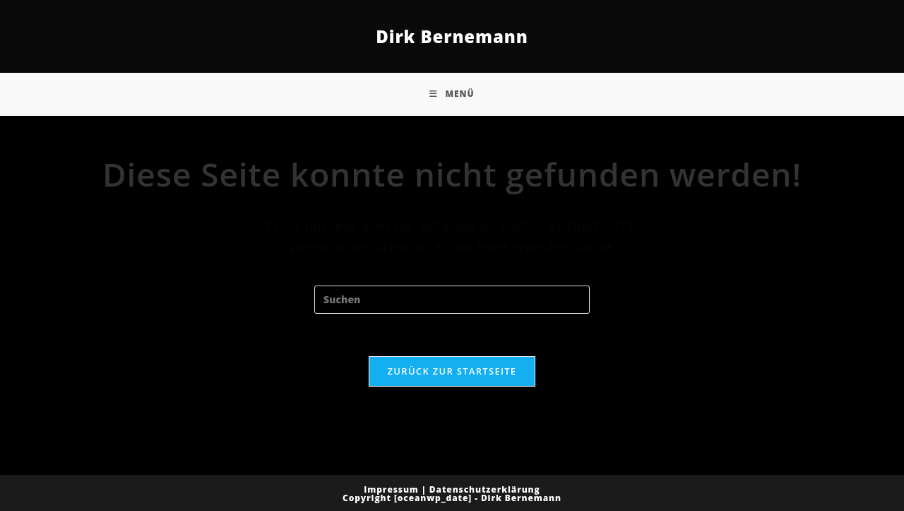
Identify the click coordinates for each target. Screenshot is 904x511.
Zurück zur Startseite (452, 371)
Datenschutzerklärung (484, 489)
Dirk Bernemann (452, 36)
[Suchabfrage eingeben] (452, 300)
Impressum (391, 489)
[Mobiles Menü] (451, 94)
